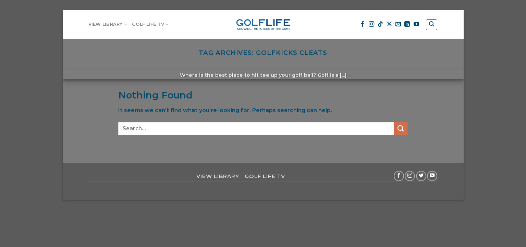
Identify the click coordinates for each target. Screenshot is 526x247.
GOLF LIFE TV (150, 24)
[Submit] (401, 128)
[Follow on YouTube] (416, 24)
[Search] (431, 24)
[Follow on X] (389, 24)
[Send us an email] (398, 24)
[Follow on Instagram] (371, 24)
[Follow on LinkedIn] (407, 24)
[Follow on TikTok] (380, 24)
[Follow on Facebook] (362, 24)
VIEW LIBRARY (107, 24)
